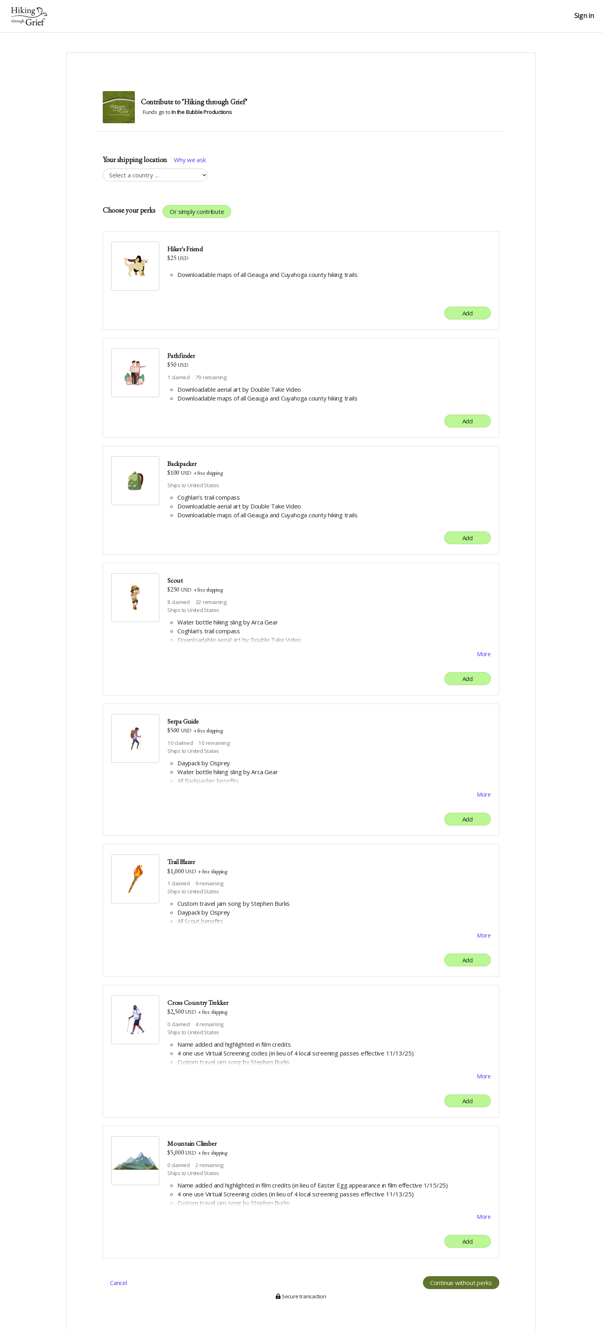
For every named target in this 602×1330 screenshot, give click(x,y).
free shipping (209, 473)
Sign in (584, 16)
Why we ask (189, 160)
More (483, 654)
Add (467, 313)
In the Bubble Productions (201, 112)
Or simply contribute (197, 211)
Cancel (118, 1285)
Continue (461, 1285)
